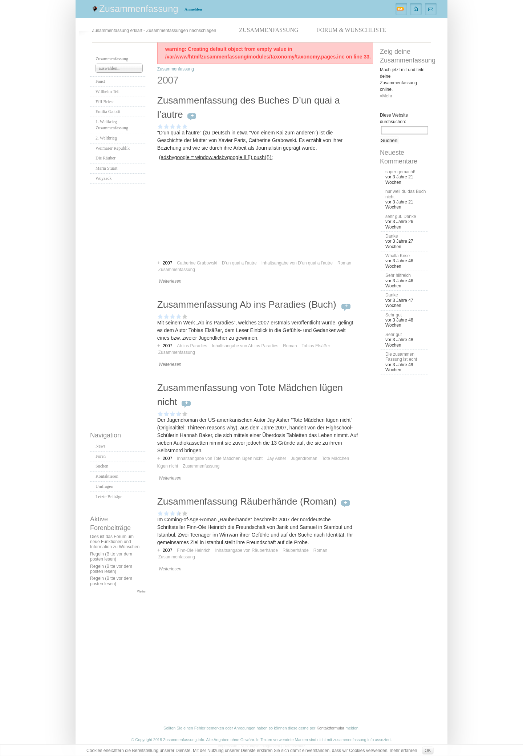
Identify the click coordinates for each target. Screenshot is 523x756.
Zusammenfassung (138, 9)
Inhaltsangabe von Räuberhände (246, 550)
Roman (344, 263)
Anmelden (193, 9)
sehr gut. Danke (400, 216)
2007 (167, 345)
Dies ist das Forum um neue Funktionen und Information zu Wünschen (114, 542)
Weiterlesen (170, 281)
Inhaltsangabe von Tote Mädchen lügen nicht (220, 458)
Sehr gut (393, 315)
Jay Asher (276, 458)
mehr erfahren (403, 750)
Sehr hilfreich (398, 275)
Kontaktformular (330, 728)
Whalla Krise (397, 255)
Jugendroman (304, 458)
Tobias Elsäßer (315, 345)
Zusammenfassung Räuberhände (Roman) (247, 501)
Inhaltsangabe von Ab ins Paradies (245, 345)
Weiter (141, 591)
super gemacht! (400, 171)
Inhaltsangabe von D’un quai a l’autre (297, 263)
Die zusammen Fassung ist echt (401, 357)
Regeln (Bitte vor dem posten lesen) (111, 556)
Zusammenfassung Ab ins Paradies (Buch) (248, 304)
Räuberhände (296, 550)
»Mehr (386, 95)
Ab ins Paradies (192, 345)
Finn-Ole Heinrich (194, 550)
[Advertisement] (119, 306)
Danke (391, 236)
